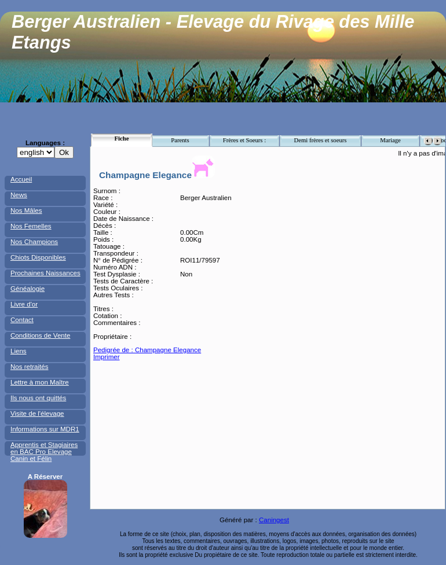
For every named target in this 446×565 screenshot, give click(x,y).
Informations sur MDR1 (44, 429)
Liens (18, 351)
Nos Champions (34, 241)
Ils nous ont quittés (38, 397)
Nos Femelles (31, 226)
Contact (22, 319)
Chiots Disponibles (38, 257)
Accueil (21, 179)
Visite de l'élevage (37, 413)
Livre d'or (24, 304)
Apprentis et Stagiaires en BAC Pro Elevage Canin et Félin (44, 451)
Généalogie (27, 288)
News (18, 194)
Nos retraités (29, 366)
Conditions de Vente (40, 335)
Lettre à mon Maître (39, 382)
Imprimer (106, 356)
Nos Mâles (26, 210)
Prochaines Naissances (45, 272)
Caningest (274, 519)
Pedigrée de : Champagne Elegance (147, 349)
